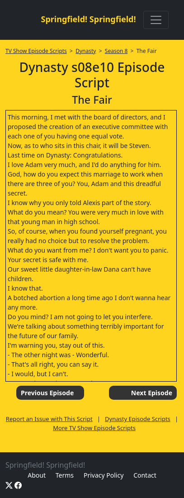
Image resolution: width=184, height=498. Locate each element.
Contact (144, 475)
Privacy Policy (103, 475)
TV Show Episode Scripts (36, 51)
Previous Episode (47, 392)
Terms (65, 475)
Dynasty (85, 51)
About (37, 475)
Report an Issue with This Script (49, 419)
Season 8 (116, 51)
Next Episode (151, 392)
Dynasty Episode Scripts (137, 419)
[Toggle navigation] (156, 20)
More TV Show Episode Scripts (94, 428)
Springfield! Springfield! (88, 19)
